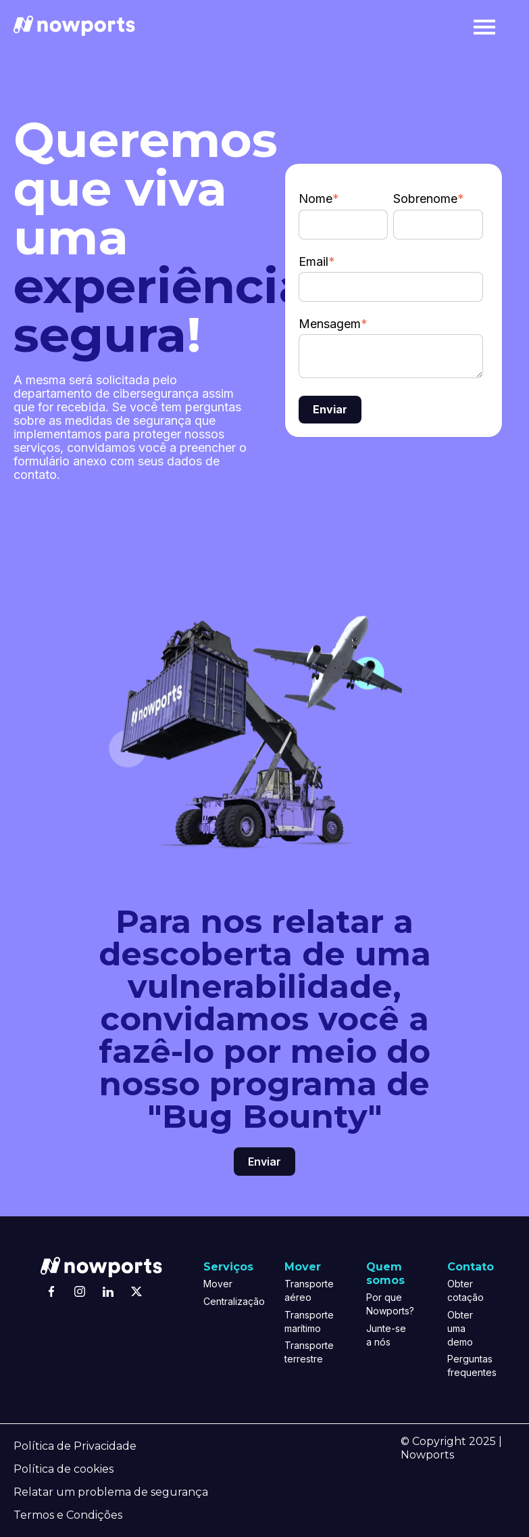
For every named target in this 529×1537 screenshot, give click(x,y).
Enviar (264, 1161)
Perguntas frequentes (467, 1365)
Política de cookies (64, 1469)
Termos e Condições (68, 1515)
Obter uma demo (460, 1328)
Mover (217, 1283)
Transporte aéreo (305, 1290)
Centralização (224, 1301)
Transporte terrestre (305, 1351)
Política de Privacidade (75, 1446)
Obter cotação (465, 1290)
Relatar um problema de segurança (111, 1492)
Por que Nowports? (386, 1303)
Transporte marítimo (305, 1321)
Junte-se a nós (386, 1335)
